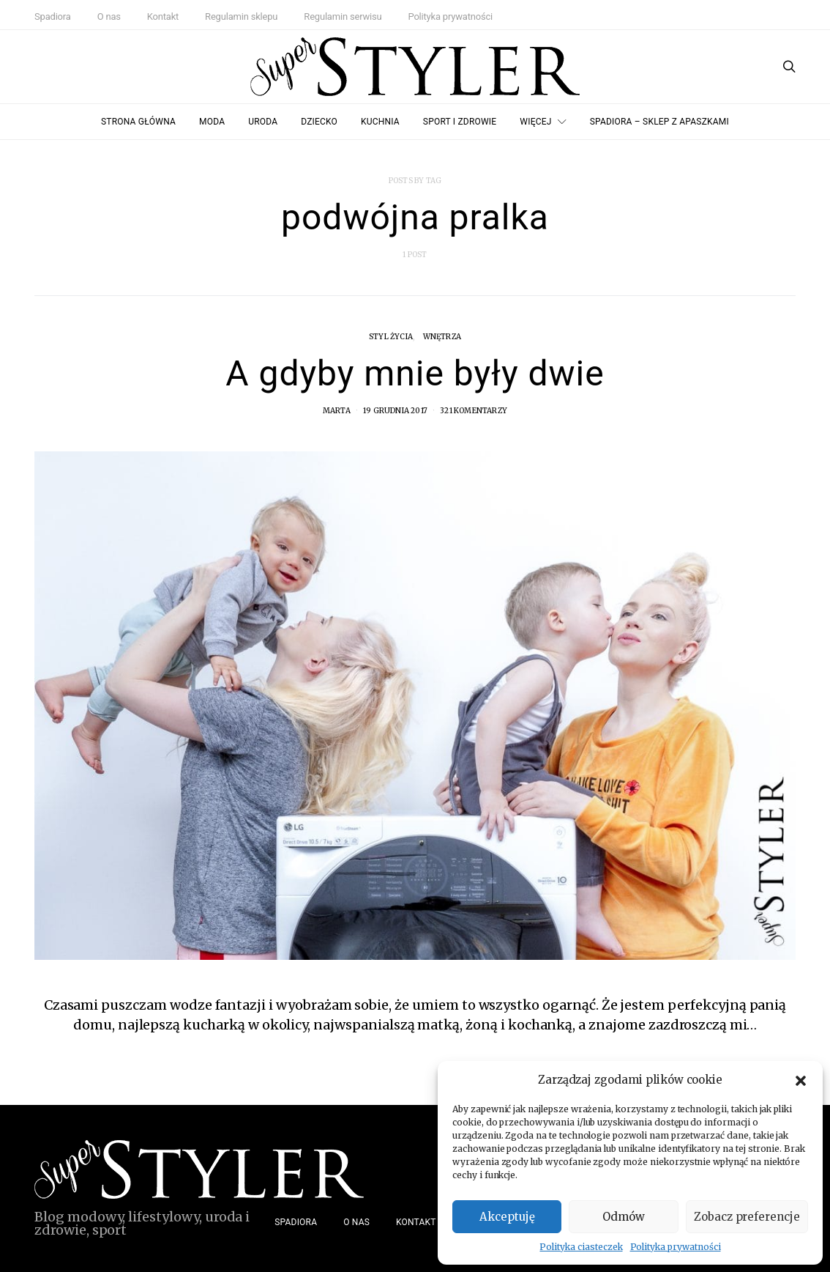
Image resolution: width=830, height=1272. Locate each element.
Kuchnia (380, 122)
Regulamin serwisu (342, 16)
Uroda (262, 122)
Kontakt (163, 16)
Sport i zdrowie (459, 122)
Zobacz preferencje (747, 1217)
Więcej (535, 122)
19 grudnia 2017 (395, 410)
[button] (800, 1080)
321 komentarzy (473, 410)
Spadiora (52, 16)
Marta (337, 410)
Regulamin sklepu (241, 16)
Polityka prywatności (675, 1246)
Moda (212, 122)
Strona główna (138, 122)
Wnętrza (442, 336)
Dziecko (319, 122)
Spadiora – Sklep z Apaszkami (659, 122)
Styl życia (391, 336)
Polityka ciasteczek (580, 1246)
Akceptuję (507, 1217)
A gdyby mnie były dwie (414, 373)
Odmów (623, 1217)
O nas (109, 16)
